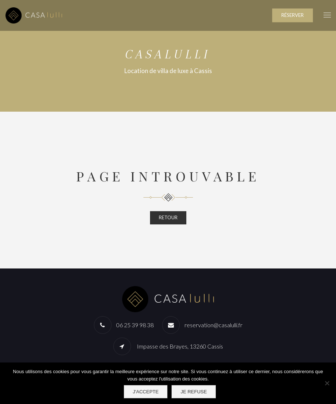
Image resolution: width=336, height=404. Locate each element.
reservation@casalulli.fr (213, 324)
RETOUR (168, 217)
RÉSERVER (292, 15)
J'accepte (145, 391)
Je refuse (193, 391)
